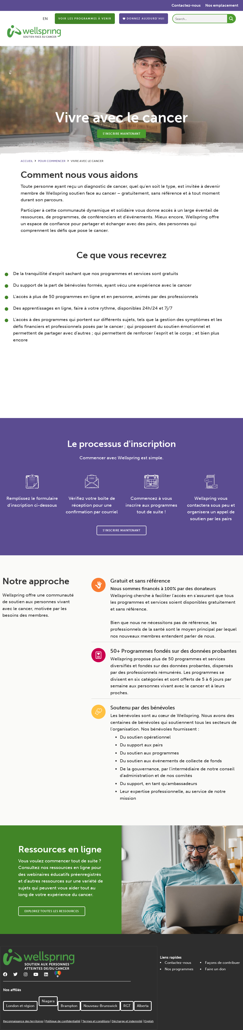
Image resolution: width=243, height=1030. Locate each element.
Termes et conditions (96, 1021)
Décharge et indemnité (127, 1021)
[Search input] (200, 18)
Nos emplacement (221, 5)
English (149, 1021)
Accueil (27, 161)
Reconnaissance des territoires (23, 1021)
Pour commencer (51, 161)
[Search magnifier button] (231, 18)
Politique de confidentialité (62, 1021)
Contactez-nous (186, 5)
